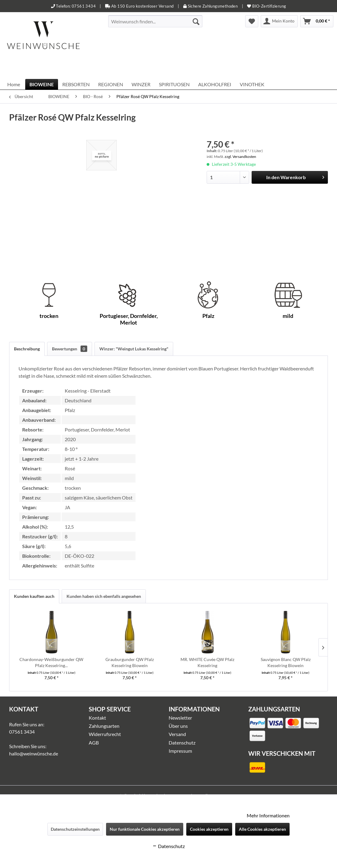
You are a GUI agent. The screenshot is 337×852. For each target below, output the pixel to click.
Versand (177, 734)
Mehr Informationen (268, 815)
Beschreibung (27, 348)
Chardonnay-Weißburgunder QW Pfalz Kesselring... (51, 662)
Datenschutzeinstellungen (75, 829)
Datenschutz (182, 742)
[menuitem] (155, 21)
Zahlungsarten (104, 726)
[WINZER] (141, 84)
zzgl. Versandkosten (240, 156)
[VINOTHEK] (252, 84)
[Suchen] (196, 21)
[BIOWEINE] (41, 84)
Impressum (180, 751)
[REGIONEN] (110, 84)
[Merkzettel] (251, 21)
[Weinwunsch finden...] (155, 21)
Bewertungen (69, 349)
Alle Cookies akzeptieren (262, 829)
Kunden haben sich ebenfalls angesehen (104, 596)
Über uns (178, 726)
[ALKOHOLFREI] (215, 84)
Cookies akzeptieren (209, 829)
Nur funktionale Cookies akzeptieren (145, 829)
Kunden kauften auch (34, 596)
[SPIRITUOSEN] (174, 84)
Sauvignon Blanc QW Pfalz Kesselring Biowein (286, 662)
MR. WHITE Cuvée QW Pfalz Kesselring (207, 662)
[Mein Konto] (279, 21)
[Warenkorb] (316, 21)
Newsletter (180, 718)
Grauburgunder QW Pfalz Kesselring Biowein (129, 662)
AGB (94, 742)
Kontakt (97, 718)
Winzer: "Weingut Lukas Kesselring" (133, 348)
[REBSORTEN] (76, 84)
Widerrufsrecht (105, 734)
